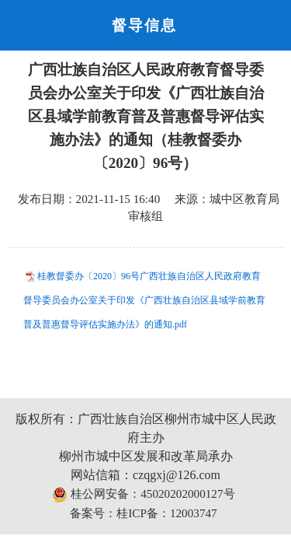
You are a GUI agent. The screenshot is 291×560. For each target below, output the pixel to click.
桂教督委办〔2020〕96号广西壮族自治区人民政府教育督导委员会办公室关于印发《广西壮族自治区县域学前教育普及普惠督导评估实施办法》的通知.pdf (144, 300)
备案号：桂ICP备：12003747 (143, 513)
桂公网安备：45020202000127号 (143, 494)
